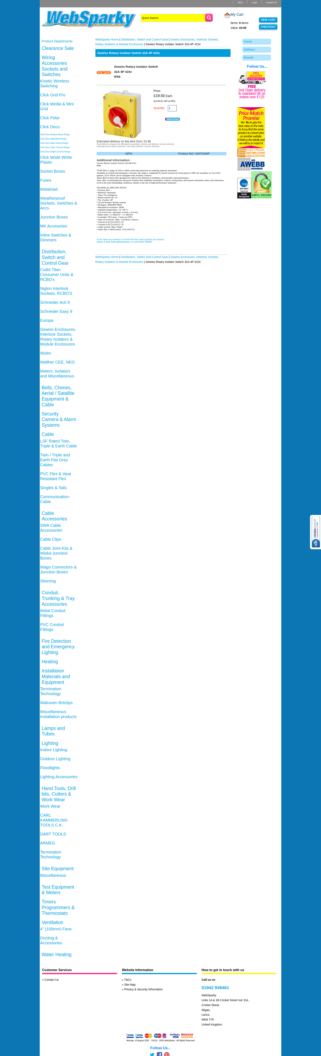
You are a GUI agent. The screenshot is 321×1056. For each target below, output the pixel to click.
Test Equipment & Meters (58, 889)
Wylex (45, 353)
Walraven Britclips (56, 702)
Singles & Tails (53, 487)
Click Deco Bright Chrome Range (55, 152)
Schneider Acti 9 (55, 302)
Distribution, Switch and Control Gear (55, 257)
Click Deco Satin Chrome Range (55, 147)
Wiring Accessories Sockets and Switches (55, 66)
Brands (249, 57)
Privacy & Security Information (143, 989)
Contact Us (271, 2)
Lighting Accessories (58, 777)
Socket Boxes (52, 171)
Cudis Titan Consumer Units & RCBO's (56, 274)
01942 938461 (215, 987)
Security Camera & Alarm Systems (59, 419)
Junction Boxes (54, 217)
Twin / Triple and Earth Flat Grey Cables (55, 460)
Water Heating (56, 954)
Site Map (130, 984)
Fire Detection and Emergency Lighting (58, 646)
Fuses (45, 180)
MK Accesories (53, 226)
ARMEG (47, 843)
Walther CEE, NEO (57, 362)
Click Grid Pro (52, 95)
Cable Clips (50, 539)
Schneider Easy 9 (56, 311)
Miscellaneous (53, 875)
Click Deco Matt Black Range (53, 139)
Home (248, 41)
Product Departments (57, 41)
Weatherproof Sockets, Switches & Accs (58, 203)
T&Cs (240, 2)
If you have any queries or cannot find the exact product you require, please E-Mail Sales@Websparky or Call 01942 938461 (131, 240)
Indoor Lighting (53, 750)
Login (254, 2)
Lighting (50, 743)
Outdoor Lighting (55, 759)
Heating (50, 661)
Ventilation (52, 922)
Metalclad (49, 189)
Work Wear (50, 806)
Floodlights (50, 768)
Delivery (249, 49)
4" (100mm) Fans (56, 929)
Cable (48, 434)
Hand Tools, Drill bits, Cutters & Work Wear (59, 794)
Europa (46, 320)
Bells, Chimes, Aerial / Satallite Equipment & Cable (58, 396)
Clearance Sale (58, 48)
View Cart (268, 19)
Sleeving (48, 581)
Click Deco (50, 127)
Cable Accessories (54, 516)
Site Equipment (57, 868)
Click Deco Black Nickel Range (54, 143)
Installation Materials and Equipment (56, 676)
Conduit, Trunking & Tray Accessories (58, 598)
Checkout (268, 26)
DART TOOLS (53, 834)
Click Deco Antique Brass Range (55, 134)
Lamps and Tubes (53, 731)
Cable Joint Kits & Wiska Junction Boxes (56, 553)
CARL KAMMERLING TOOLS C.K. (54, 820)
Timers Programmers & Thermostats (58, 907)
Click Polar (50, 118)
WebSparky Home (107, 39)
